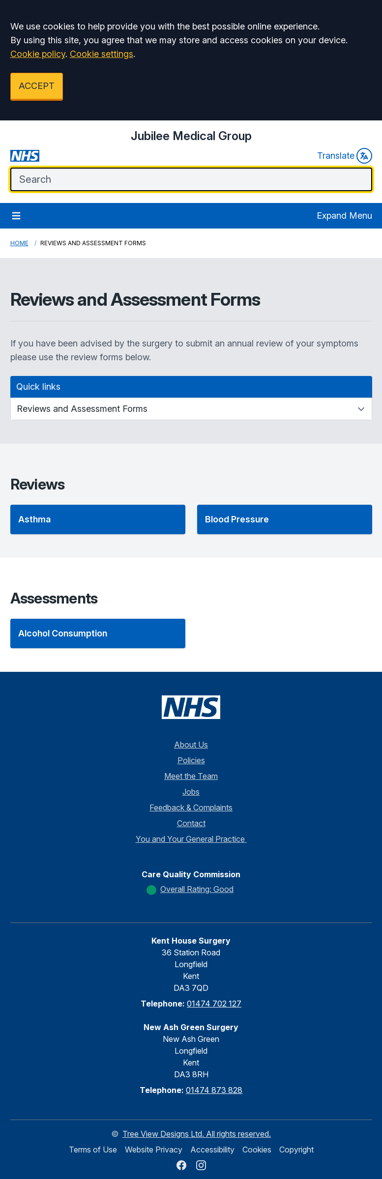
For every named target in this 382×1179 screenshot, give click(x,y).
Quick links (38, 386)
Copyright (296, 1149)
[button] (97, 519)
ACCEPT (37, 86)
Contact (191, 823)
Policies (191, 760)
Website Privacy (153, 1149)
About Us (191, 744)
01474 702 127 (214, 1003)
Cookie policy (37, 54)
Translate (344, 156)
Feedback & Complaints (191, 807)
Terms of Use (93, 1149)
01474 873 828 (214, 1090)
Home (19, 243)
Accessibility (212, 1149)
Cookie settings (101, 54)
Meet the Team (191, 776)
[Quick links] (191, 409)
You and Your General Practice (191, 839)
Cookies (256, 1149)
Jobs (191, 792)
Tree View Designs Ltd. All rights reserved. (196, 1134)
